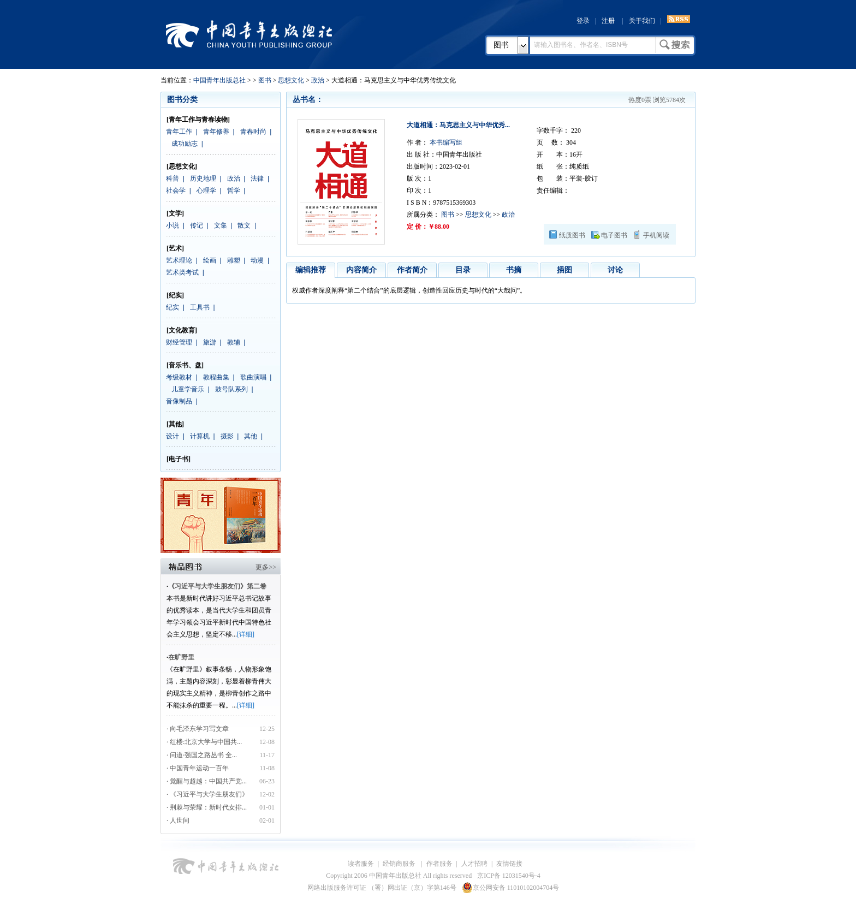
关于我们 (642, 21)
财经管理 (179, 342)
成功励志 (184, 143)
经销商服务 (400, 863)
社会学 (176, 190)
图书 (501, 45)
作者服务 (439, 863)
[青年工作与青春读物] (198, 119)
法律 (257, 178)
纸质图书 (572, 235)
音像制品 (179, 401)
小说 (172, 225)
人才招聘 (474, 863)
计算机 (200, 436)
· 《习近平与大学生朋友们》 (207, 794)
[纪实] (175, 295)
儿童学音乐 (187, 389)
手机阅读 (656, 235)
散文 (244, 225)
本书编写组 (445, 142)
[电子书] (179, 459)
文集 (220, 225)
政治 (317, 80)
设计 (172, 436)
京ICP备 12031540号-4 (508, 875)
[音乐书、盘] (185, 365)
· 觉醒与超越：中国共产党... (207, 781)
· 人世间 (178, 820)
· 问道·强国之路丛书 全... (202, 755)
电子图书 (614, 235)
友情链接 (509, 863)
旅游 (209, 342)
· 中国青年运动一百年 (198, 768)
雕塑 (233, 260)
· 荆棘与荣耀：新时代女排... (207, 807)
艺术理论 (179, 260)
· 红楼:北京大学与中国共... (204, 742)
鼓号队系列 (231, 389)
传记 (196, 225)
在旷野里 (181, 657)
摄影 (227, 436)
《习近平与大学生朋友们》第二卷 (217, 586)
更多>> (265, 567)
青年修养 (216, 131)
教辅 (233, 342)
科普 (172, 178)
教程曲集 (216, 377)
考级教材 (179, 377)
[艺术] (175, 248)
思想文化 (291, 80)
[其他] (175, 424)
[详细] (245, 634)
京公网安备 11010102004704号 (511, 887)
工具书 (200, 307)
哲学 (233, 190)
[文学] (175, 213)
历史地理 (203, 178)
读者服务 (361, 863)
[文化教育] (182, 330)
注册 (608, 21)
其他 (250, 436)
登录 (583, 21)
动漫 (257, 260)
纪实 (172, 307)
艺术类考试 (182, 272)
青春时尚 (253, 131)
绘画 (209, 260)
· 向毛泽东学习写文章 (198, 729)
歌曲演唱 (253, 377)
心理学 (206, 190)
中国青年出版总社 (249, 33)
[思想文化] (182, 166)
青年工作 (179, 131)
